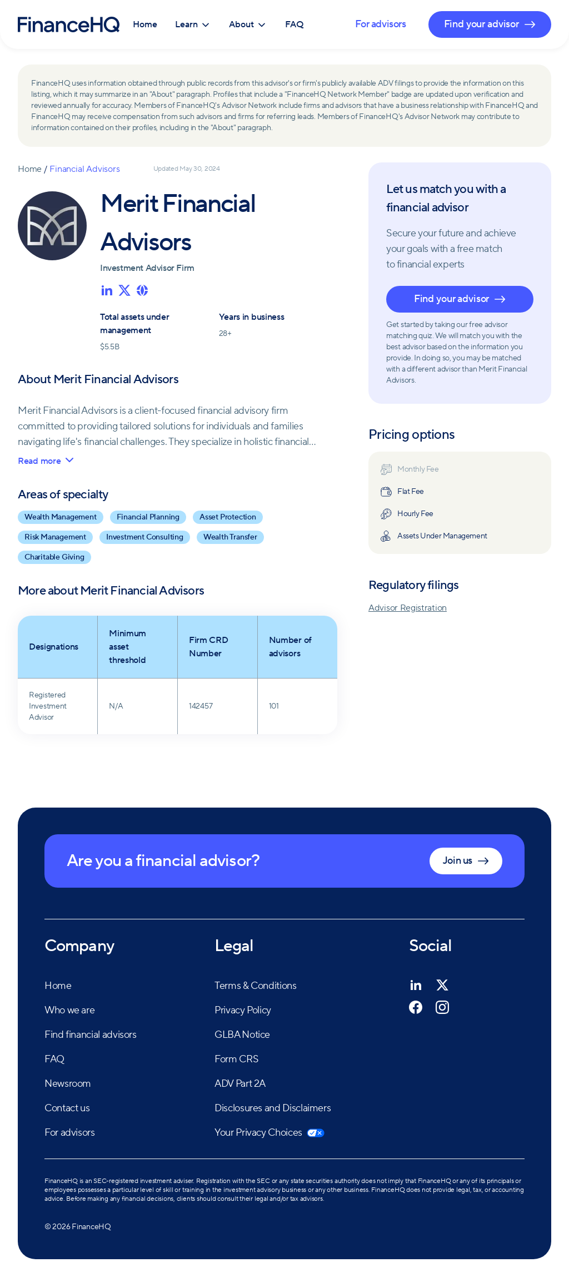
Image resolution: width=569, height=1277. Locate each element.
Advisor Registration (407, 607)
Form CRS (236, 1059)
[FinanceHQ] (68, 24)
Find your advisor (460, 299)
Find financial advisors (90, 1034)
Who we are (69, 1010)
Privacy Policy (242, 1010)
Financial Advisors (84, 169)
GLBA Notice (242, 1034)
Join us (466, 860)
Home (145, 24)
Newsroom (67, 1083)
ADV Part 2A (240, 1083)
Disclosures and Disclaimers (272, 1108)
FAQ (294, 24)
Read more (45, 461)
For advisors (380, 24)
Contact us (66, 1108)
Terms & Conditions (255, 985)
